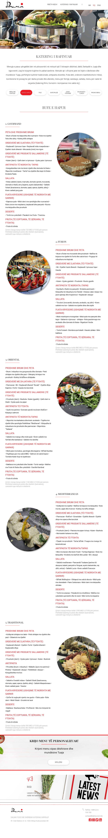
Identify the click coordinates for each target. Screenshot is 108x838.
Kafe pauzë (54, 92)
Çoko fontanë (68, 92)
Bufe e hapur (26, 92)
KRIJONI (58, 762)
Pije (40, 92)
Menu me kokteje (12, 92)
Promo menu (95, 92)
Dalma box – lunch (81, 92)
